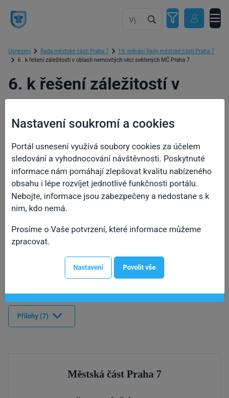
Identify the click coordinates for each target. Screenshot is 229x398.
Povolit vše (139, 267)
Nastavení (88, 267)
